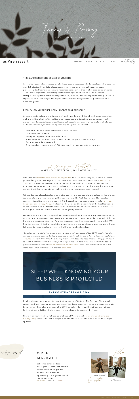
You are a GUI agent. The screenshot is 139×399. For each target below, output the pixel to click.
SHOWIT (123, 398)
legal (132, 398)
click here (66, 248)
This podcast (29, 239)
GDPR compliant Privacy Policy (64, 245)
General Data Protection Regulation (54, 178)
